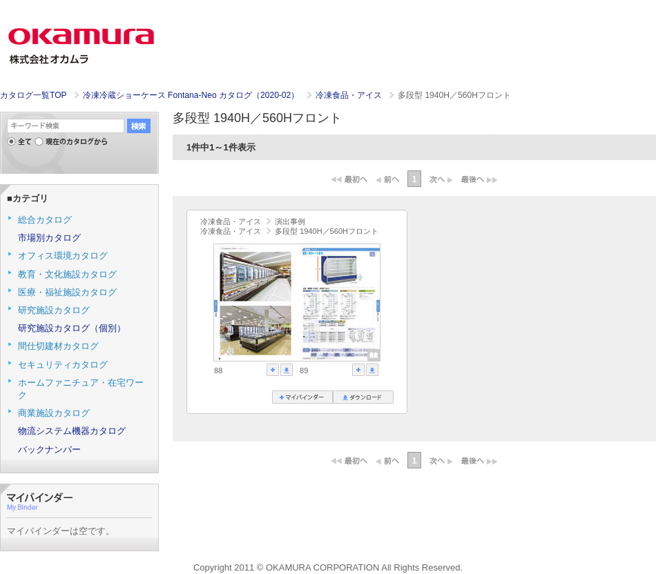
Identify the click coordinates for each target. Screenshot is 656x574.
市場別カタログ (49, 237)
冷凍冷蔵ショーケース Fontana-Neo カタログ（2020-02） (192, 95)
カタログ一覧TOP (33, 95)
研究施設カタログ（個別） (72, 328)
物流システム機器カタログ (72, 431)
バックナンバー (49, 449)
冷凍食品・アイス (350, 95)
